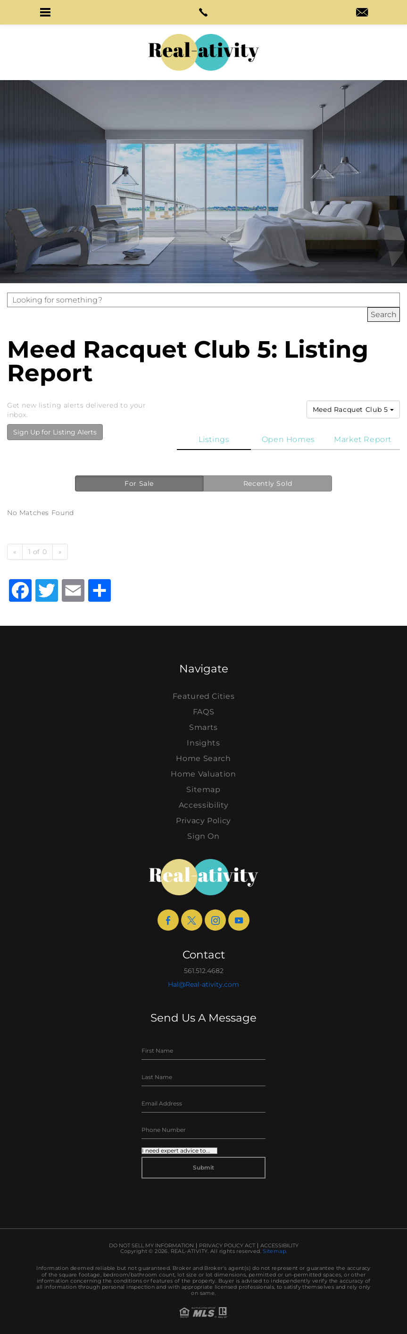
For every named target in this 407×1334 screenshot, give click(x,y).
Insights (203, 742)
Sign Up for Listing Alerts (55, 432)
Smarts (203, 727)
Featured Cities (204, 696)
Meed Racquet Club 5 (353, 409)
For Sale (139, 483)
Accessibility (203, 805)
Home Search (203, 758)
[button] (45, 12)
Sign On (203, 836)
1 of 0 (37, 552)
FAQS (204, 711)
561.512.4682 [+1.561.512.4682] (204, 970)
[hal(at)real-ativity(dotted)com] (362, 13)
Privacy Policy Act (227, 1245)
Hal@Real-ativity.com (203, 984)
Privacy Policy (203, 820)
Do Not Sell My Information (151, 1245)
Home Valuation (203, 773)
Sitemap (203, 789)
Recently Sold (267, 483)
